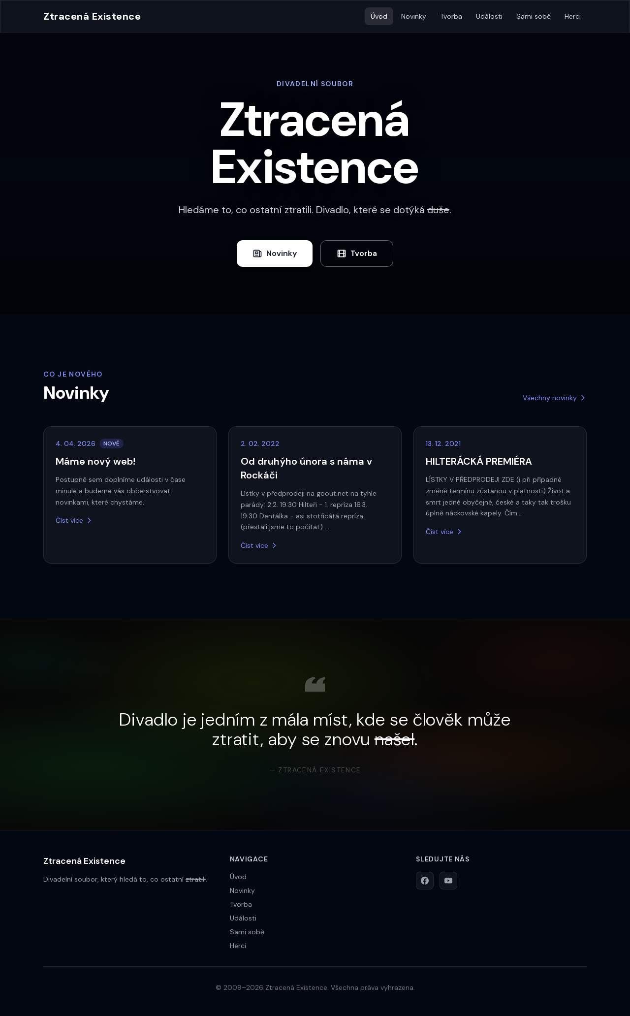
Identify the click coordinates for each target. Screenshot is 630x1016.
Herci (573, 16)
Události (489, 16)
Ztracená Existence (92, 16)
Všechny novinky (555, 397)
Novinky (413, 16)
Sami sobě (533, 16)
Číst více (74, 520)
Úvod (379, 16)
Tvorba (451, 16)
